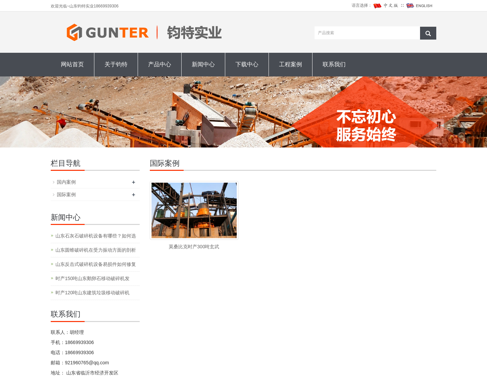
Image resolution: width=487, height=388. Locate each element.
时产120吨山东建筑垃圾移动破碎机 (92, 292)
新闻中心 (203, 64)
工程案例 (290, 64)
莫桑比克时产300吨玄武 (194, 246)
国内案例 (66, 182)
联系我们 (334, 64)
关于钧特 (116, 64)
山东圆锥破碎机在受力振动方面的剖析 (95, 250)
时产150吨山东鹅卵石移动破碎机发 (92, 278)
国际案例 (66, 194)
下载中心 (246, 64)
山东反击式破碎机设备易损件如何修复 (95, 264)
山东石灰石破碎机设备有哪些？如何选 (95, 235)
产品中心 (159, 64)
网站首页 (72, 64)
